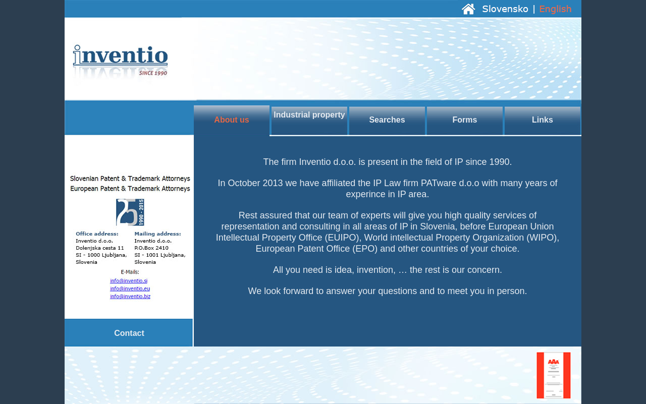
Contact (129, 333)
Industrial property (309, 114)
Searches (387, 120)
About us (231, 120)
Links (542, 120)
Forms (465, 120)
